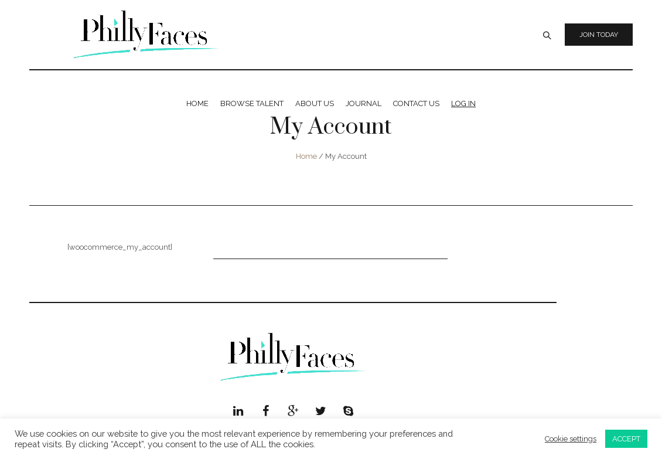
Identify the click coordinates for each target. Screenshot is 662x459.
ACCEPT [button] (626, 438)
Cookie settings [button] (570, 438)
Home (306, 156)
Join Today (598, 34)
